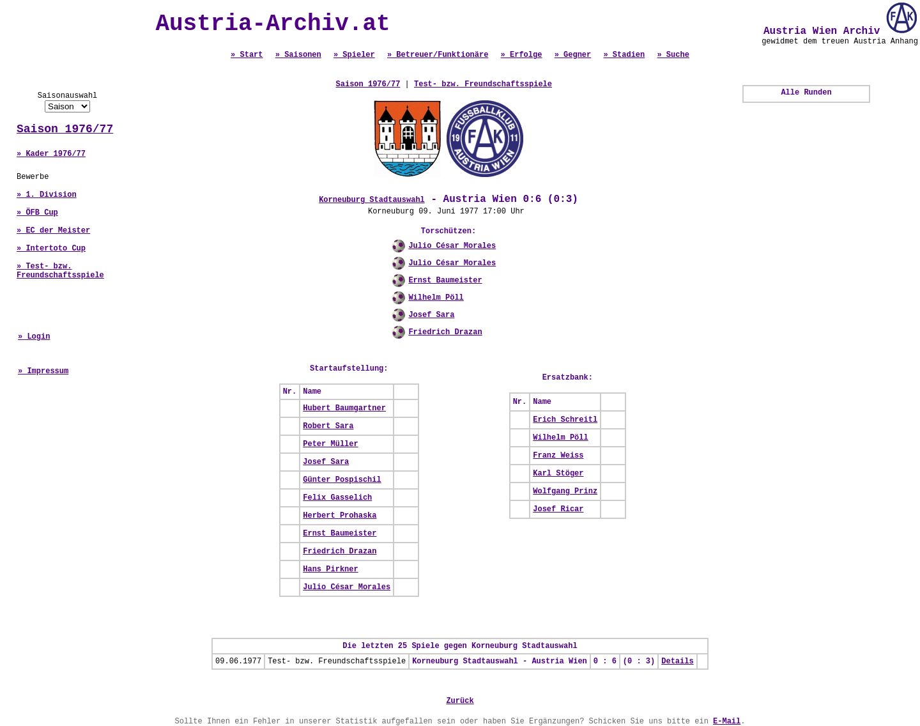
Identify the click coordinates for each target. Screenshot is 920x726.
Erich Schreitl (565, 419)
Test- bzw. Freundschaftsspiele (483, 84)
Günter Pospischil (342, 479)
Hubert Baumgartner (344, 408)
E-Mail (726, 721)
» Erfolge (521, 54)
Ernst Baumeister (445, 280)
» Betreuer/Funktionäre (437, 54)
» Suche (673, 54)
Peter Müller (330, 444)
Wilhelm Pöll (435, 297)
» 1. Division (47, 194)
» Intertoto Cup (51, 248)
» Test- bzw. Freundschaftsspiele (60, 271)
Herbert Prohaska (339, 515)
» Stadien (624, 54)
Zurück (459, 701)
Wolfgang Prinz (565, 491)
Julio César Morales (452, 246)
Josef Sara (431, 315)
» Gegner (573, 54)
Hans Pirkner (330, 569)
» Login (34, 336)
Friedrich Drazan (445, 332)
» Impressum (43, 371)
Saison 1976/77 (65, 129)
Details (677, 661)
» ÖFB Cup (37, 212)
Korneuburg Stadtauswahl (372, 200)
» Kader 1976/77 (51, 154)
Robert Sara (328, 426)
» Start (247, 54)
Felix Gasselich (337, 497)
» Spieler (354, 54)
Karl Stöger (558, 473)
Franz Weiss (558, 455)
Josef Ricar (558, 509)
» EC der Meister (53, 230)
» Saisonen (298, 54)
